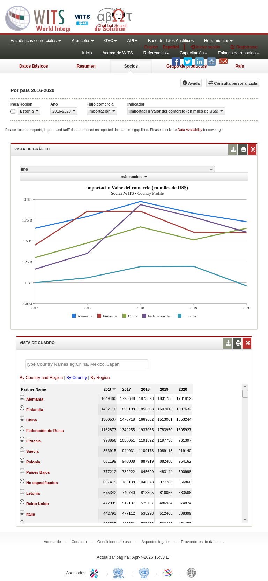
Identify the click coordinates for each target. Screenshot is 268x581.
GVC (110, 40)
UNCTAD (120, 572)
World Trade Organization (169, 572)
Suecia (32, 451)
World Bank (193, 572)
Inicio (87, 53)
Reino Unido (37, 504)
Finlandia (34, 410)
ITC (95, 572)
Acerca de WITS (117, 53)
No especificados (42, 483)
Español (171, 47)
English (151, 47)
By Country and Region (41, 377)
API (132, 40)
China (31, 420)
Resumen (86, 66)
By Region (100, 377)
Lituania (33, 441)
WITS (70, 17)
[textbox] (86, 364)
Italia (30, 514)
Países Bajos (38, 472)
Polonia (33, 462)
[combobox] (117, 169)
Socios (131, 66)
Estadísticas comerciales (35, 40)
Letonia (33, 493)
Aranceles (83, 40)
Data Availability (190, 130)
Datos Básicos (33, 66)
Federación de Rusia (45, 430)
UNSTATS (144, 572)
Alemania (34, 399)
